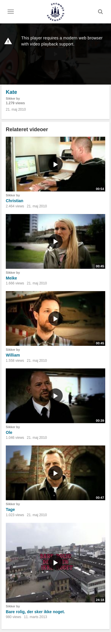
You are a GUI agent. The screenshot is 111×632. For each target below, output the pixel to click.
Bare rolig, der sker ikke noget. (35, 611)
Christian (14, 200)
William (13, 355)
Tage (10, 509)
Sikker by (13, 98)
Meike (11, 278)
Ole (9, 432)
